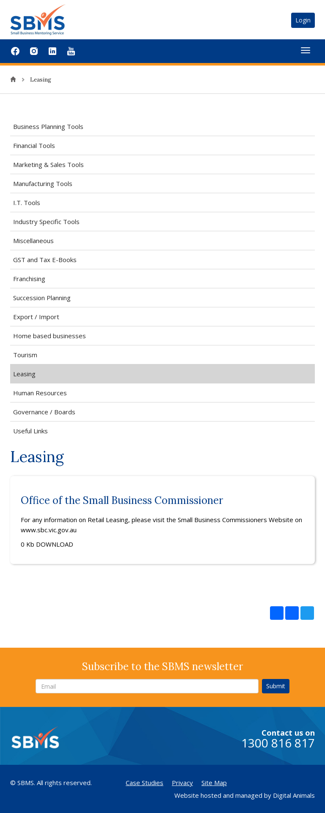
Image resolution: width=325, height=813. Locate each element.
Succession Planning (42, 297)
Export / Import (36, 316)
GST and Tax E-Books (45, 259)
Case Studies (144, 782)
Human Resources (40, 393)
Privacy (182, 782)
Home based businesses (49, 335)
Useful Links (30, 431)
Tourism (25, 354)
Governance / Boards (44, 412)
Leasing (24, 374)
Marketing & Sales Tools (48, 164)
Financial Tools (34, 145)
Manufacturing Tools (42, 183)
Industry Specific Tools (46, 221)
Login (303, 20)
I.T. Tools (26, 202)
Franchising (29, 278)
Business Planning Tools (48, 126)
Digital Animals (294, 795)
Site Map (214, 782)
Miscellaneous (33, 240)
